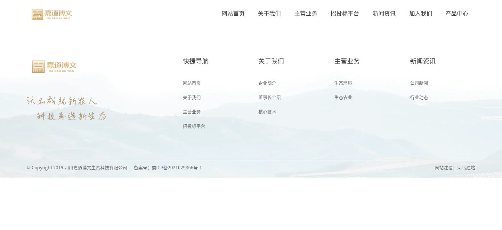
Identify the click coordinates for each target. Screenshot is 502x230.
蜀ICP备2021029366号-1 (177, 167)
